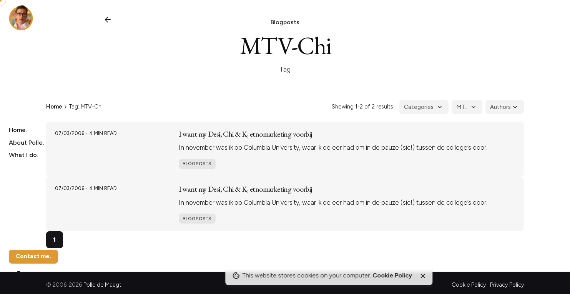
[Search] (19, 274)
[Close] (422, 276)
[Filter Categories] (424, 107)
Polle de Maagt (102, 284)
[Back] (107, 19)
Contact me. (33, 256)
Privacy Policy (507, 284)
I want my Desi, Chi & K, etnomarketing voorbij (245, 134)
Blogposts (285, 22)
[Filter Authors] (504, 107)
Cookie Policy (469, 284)
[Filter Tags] (467, 107)
